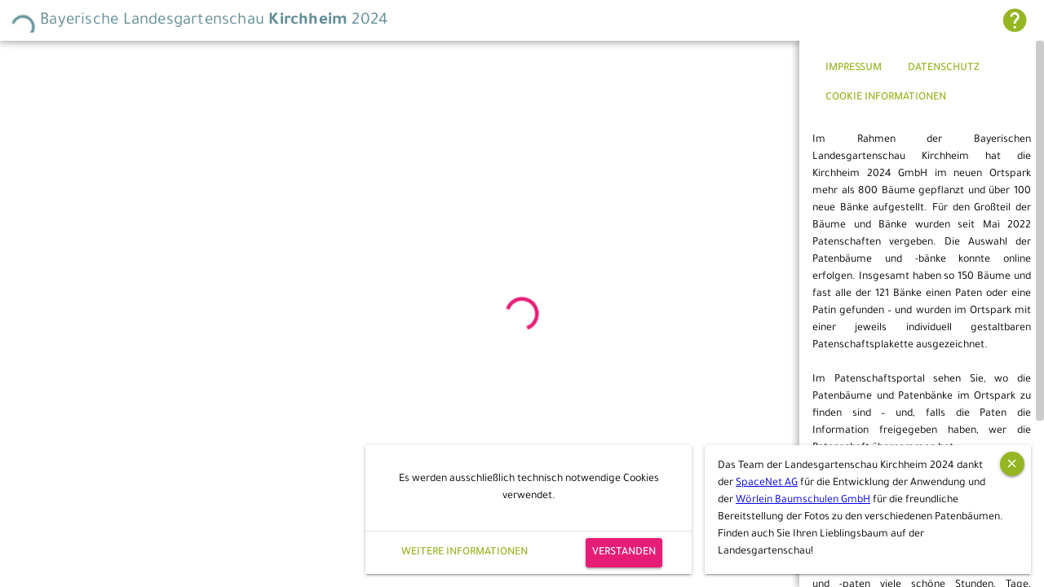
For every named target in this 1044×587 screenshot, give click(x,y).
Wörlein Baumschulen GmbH (803, 500)
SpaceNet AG (767, 483)
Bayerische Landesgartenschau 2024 (199, 20)
